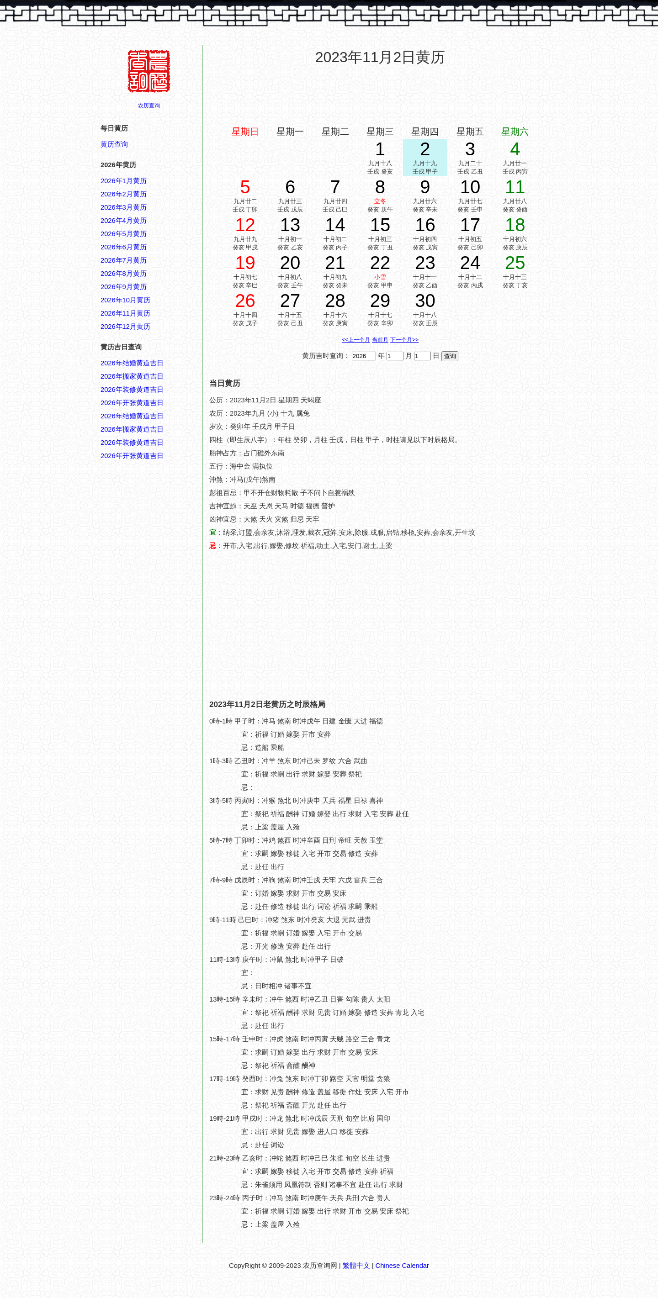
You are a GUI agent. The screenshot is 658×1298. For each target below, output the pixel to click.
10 (470, 187)
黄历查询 (114, 144)
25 (515, 263)
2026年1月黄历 (124, 181)
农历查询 (149, 105)
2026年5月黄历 (124, 233)
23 (425, 263)
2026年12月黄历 (125, 326)
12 (245, 225)
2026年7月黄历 (124, 260)
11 (515, 187)
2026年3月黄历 (124, 207)
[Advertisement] (380, 95)
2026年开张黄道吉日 (132, 402)
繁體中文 (356, 1265)
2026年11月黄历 (125, 313)
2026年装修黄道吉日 (132, 389)
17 (470, 225)
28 (335, 300)
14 (335, 225)
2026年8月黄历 (124, 273)
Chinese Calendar (402, 1265)
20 (290, 263)
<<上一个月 (356, 340)
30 (425, 300)
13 (290, 225)
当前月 (380, 340)
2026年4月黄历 (124, 220)
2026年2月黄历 (124, 194)
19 (245, 263)
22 (380, 263)
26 (245, 300)
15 (380, 225)
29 (380, 300)
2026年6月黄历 (124, 247)
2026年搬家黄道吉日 (132, 376)
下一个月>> (404, 340)
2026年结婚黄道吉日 (132, 363)
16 (425, 225)
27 (290, 300)
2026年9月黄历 (124, 286)
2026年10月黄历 (125, 300)
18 (515, 225)
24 (470, 263)
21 (335, 263)
